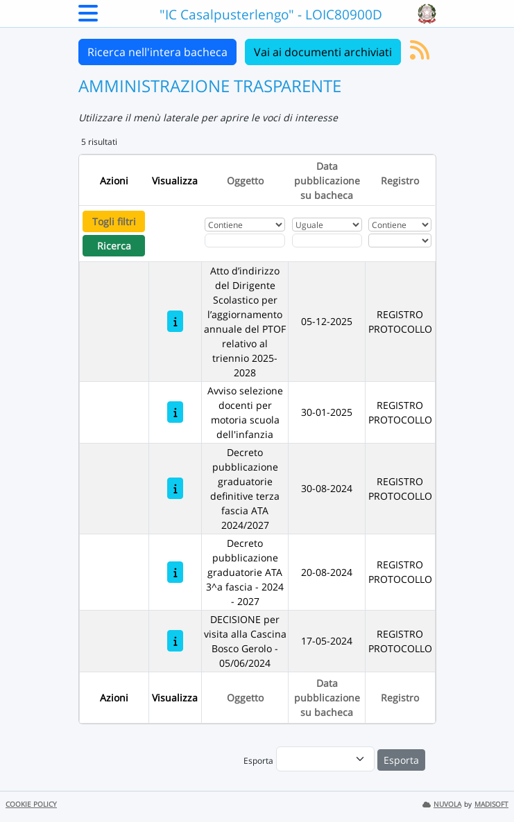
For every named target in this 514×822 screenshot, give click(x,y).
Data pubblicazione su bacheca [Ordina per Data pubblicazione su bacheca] (327, 180)
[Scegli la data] (327, 240)
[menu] (325, 758)
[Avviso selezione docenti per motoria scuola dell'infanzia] (175, 412)
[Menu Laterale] (88, 17)
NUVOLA (441, 804)
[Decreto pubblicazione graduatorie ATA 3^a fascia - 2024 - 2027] (175, 572)
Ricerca (114, 245)
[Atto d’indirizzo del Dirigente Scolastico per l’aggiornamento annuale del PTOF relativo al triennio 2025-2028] (175, 321)
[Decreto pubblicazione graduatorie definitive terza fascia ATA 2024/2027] (175, 488)
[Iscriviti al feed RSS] (419, 54)
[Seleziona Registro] (399, 240)
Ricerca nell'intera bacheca (157, 52)
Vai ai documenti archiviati (323, 52)
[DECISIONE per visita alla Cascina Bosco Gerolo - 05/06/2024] (175, 641)
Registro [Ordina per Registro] (400, 180)
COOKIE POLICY (31, 804)
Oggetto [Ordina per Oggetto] (245, 180)
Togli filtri (114, 221)
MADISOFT (491, 804)
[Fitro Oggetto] (245, 240)
